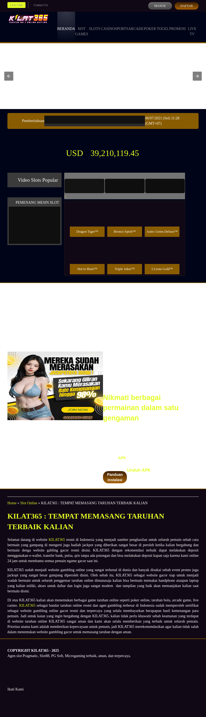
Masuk (160, 6)
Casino (108, 24)
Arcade (136, 24)
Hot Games (81, 26)
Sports (121, 24)
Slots (94, 24)
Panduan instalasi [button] (115, 477)
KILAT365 (57, 540)
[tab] (84, 186)
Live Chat (16, 5)
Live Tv (192, 26)
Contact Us (41, 5)
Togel (163, 24)
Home (11, 503)
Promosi (177, 24)
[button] (8, 76)
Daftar (186, 6)
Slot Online (28, 503)
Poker (150, 24)
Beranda (66, 24)
